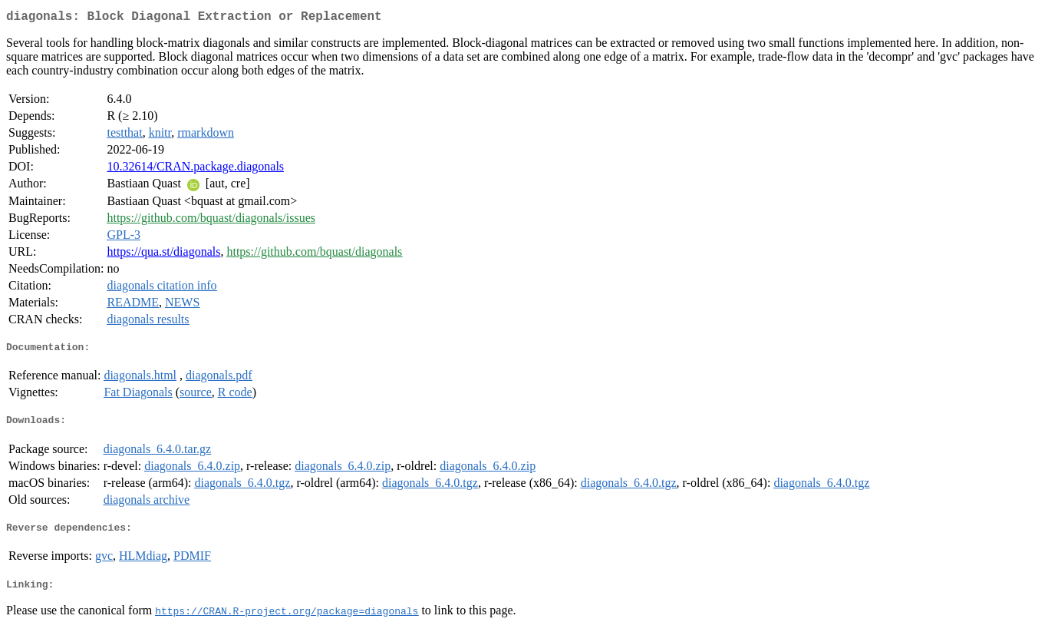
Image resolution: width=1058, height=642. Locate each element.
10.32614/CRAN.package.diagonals (195, 169)
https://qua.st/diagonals (163, 254)
